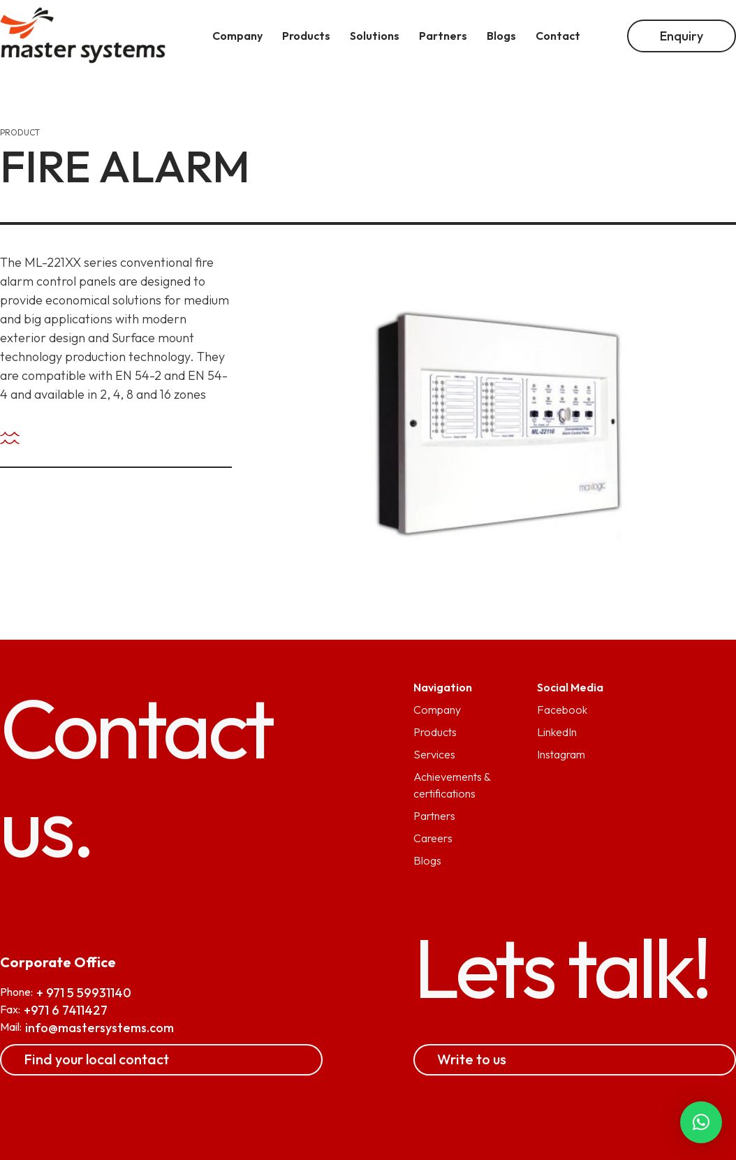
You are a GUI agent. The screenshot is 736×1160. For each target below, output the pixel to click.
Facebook (562, 710)
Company (437, 710)
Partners (434, 816)
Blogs (427, 860)
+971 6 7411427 (66, 1010)
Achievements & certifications (451, 785)
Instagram (561, 754)
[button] (701, 1122)
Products (435, 732)
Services (434, 754)
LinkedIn (557, 732)
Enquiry (681, 36)
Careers (432, 838)
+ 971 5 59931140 (83, 993)
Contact (558, 36)
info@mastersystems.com (99, 1028)
